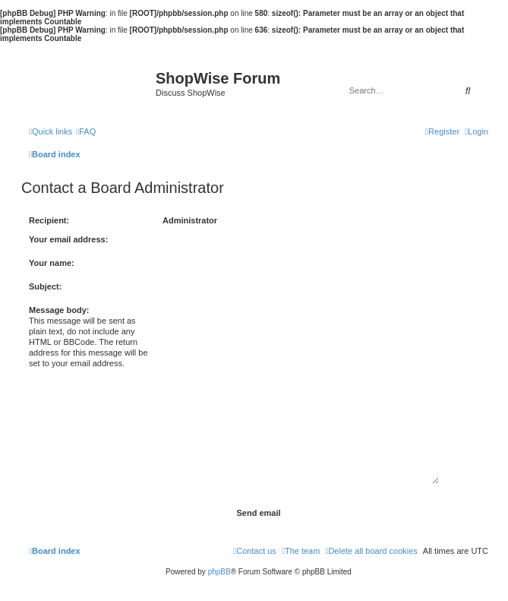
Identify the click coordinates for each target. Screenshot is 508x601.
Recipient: (49, 220)
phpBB (219, 572)
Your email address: (68, 239)
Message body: (59, 310)
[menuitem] (86, 131)
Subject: (45, 286)
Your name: (51, 262)
